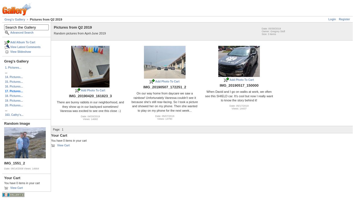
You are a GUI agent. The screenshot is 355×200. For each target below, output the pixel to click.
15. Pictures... (14, 81)
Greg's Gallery (14, 19)
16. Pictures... (14, 86)
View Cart (16, 187)
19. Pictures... (14, 100)
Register (344, 19)
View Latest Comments (25, 47)
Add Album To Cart (22, 42)
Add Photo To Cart (93, 90)
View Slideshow (20, 51)
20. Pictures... (14, 105)
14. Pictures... (14, 77)
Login (332, 19)
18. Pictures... (14, 96)
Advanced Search (22, 32)
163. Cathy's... (14, 114)
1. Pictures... (13, 67)
